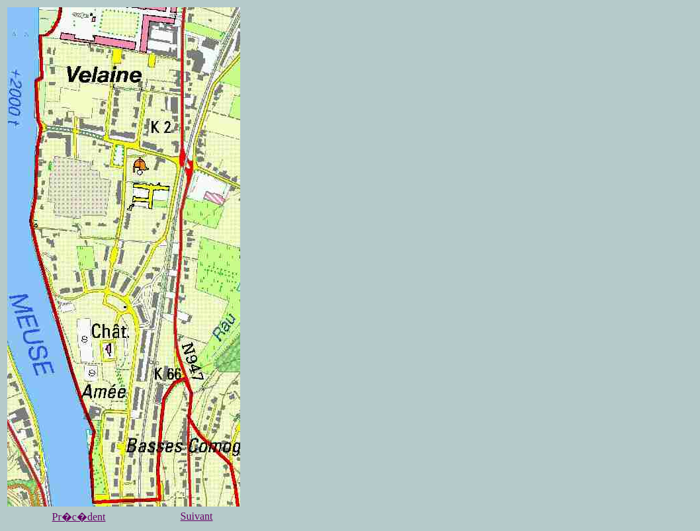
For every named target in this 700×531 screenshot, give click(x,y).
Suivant (197, 516)
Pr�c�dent (79, 516)
